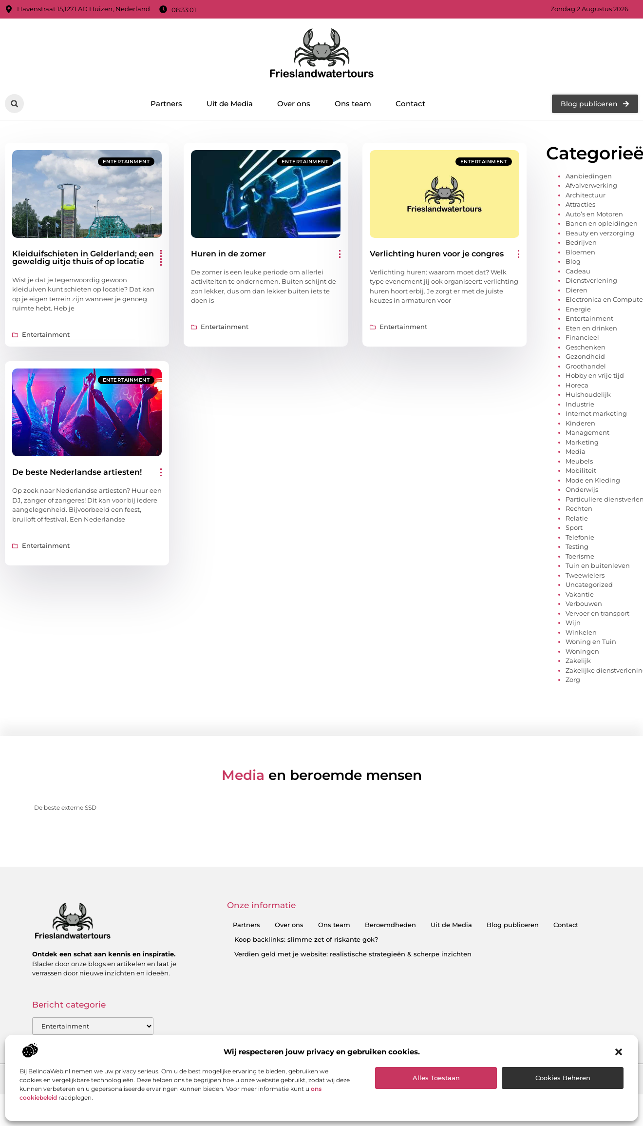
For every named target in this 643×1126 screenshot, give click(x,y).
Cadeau (578, 312)
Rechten (579, 550)
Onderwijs (582, 531)
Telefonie (580, 578)
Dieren (576, 331)
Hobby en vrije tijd (595, 417)
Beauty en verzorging (600, 274)
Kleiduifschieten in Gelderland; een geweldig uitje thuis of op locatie (83, 298)
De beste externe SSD (65, 849)
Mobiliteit (581, 512)
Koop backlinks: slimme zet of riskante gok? (306, 981)
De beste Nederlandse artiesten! (77, 513)
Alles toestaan (436, 1078)
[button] (619, 1052)
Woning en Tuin (591, 683)
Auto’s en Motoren (594, 255)
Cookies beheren (562, 1078)
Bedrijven (581, 284)
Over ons (293, 103)
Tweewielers (585, 616)
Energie (578, 350)
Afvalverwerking (591, 227)
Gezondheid (585, 398)
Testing (577, 588)
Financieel (582, 379)
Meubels (579, 502)
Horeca (577, 426)
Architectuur (585, 236)
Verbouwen (584, 645)
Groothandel (586, 407)
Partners (166, 103)
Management (587, 474)
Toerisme (580, 597)
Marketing (582, 483)
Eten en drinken (591, 369)
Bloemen (580, 293)
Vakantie (580, 635)
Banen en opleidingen (602, 265)
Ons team (353, 103)
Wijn (573, 664)
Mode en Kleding (593, 521)
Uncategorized (589, 626)
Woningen (582, 692)
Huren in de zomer (228, 294)
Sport (574, 569)
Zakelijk (578, 702)
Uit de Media (230, 103)
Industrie (580, 445)
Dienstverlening (591, 322)
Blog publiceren (513, 966)
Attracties (580, 246)
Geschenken (585, 388)
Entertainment (126, 202)
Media (576, 493)
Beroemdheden (390, 966)
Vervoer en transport (597, 654)
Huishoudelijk (588, 436)
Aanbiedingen (589, 217)
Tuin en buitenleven (598, 607)
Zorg (573, 721)
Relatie (577, 559)
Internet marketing (596, 455)
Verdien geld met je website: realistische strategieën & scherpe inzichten (353, 995)
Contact (410, 103)
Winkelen (581, 673)
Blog (573, 303)
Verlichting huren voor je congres (437, 294)
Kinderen (580, 464)
